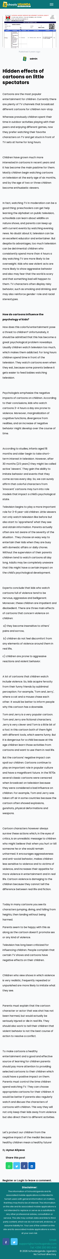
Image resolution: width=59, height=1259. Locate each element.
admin (33, 58)
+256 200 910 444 (45, 1247)
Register (8, 1180)
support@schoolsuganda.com (37, 1244)
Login (20, 1180)
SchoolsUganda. (37, 1251)
